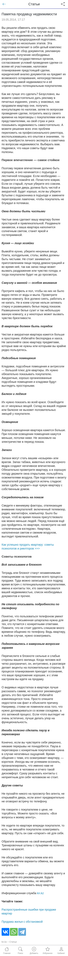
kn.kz (40, 893)
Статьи (13, 942)
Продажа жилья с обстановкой (22, 921)
